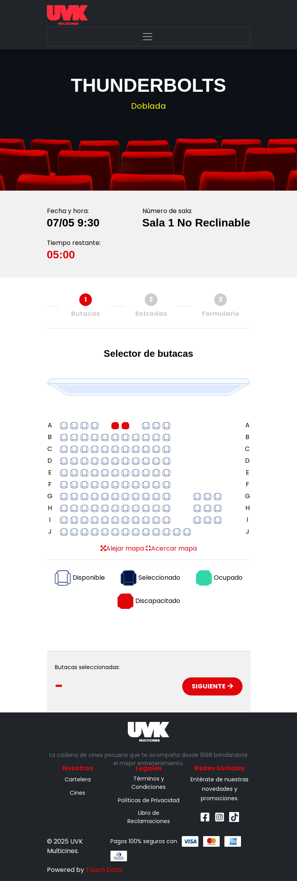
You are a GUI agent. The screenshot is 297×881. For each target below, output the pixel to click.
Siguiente (212, 686)
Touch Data (104, 869)
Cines (77, 793)
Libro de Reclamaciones (148, 817)
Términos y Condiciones (148, 783)
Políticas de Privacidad (148, 800)
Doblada (148, 105)
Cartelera (78, 779)
